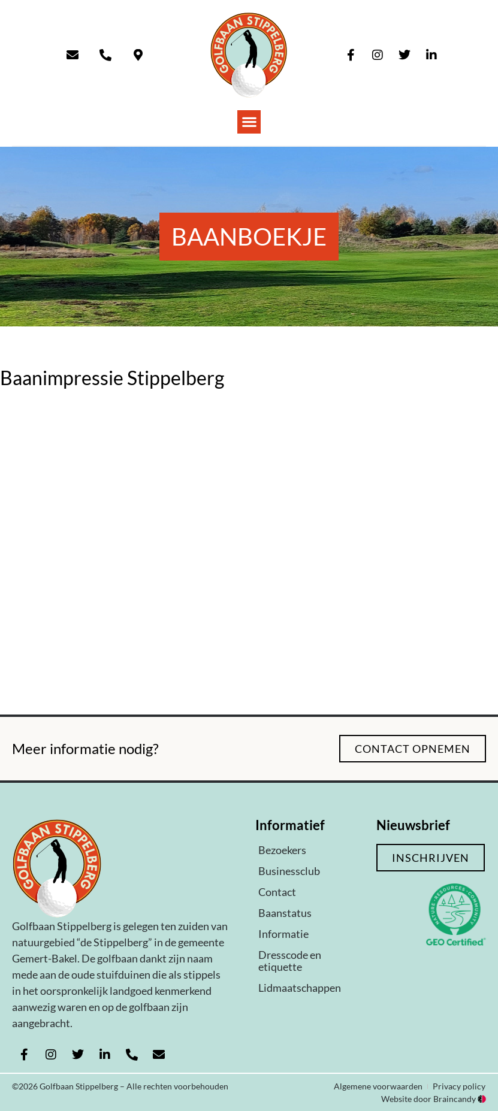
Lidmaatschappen (299, 988)
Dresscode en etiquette (289, 961)
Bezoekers (282, 850)
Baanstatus (285, 913)
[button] (249, 122)
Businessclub (289, 871)
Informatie (283, 934)
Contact (277, 892)
